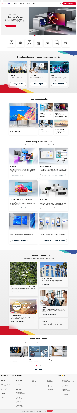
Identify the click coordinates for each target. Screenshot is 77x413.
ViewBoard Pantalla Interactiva (5, 384)
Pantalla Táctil (18, 383)
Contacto (48, 385)
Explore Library (38, 369)
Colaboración (64, 393)
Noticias (63, 384)
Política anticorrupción (65, 391)
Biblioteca (33, 380)
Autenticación (18, 384)
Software (22, 3)
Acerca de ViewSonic (65, 380)
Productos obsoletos (50, 389)
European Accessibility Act (65, 394)
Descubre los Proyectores (47, 207)
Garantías (48, 384)
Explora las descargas (46, 326)
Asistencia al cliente (49, 380)
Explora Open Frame (46, 240)
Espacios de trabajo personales (20, 393)
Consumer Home (18, 401)
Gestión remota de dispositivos (20, 396)
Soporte (73, 0)
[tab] (34, 35)
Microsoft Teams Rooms (19, 398)
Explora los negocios (59, 175)
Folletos (33, 384)
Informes (33, 386)
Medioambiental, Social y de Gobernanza (68, 381)
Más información (14, 293)
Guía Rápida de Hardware (50, 386)
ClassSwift (2, 397)
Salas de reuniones (19, 392)
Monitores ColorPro (4, 389)
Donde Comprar (64, 389)
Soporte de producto (50, 381)
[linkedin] (23, 375)
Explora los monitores (16, 175)
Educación (6, 0)
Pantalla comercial (3, 386)
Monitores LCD (3, 381)
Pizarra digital (18, 397)
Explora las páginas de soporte (48, 314)
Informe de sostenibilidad (65, 385)
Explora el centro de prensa (17, 321)
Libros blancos (34, 385)
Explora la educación (46, 175)
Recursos (28, 3)
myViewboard (3, 394)
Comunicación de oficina (19, 394)
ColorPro (17, 402)
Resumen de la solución (35, 382)
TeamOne (2, 398)
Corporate (12, 0)
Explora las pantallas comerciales (19, 240)
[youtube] (21, 375)
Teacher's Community (19, 388)
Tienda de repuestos (4, 392)
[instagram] (19, 375)
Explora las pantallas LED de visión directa (20, 207)
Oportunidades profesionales (66, 390)
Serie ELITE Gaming (4, 388)
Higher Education (18, 386)
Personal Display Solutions (20, 405)
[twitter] (17, 375)
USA (49, 411)
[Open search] (61, 3)
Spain (63, 375)
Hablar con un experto (68, 3)
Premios (63, 382)
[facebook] (16, 375)
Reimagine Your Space (19, 406)
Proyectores (2, 383)
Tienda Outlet (3, 390)
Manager (2, 396)
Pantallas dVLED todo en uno (5, 385)
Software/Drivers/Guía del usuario (52, 382)
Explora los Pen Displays (60, 240)
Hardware (15, 3)
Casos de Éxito (34, 381)
